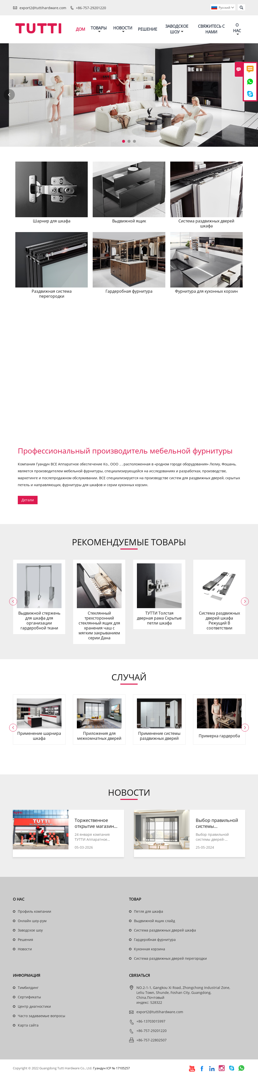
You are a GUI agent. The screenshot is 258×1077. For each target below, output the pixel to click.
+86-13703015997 (150, 1021)
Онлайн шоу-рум (32, 921)
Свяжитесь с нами (211, 29)
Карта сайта (28, 1025)
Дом (80, 29)
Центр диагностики (34, 1006)
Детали (28, 500)
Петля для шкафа (148, 911)
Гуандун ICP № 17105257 (111, 1068)
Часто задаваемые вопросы (41, 1016)
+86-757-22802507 (151, 1040)
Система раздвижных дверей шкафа (165, 930)
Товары (99, 29)
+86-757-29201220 (91, 7)
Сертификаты (29, 997)
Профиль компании (34, 911)
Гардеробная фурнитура (155, 939)
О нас (237, 29)
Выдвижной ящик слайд (154, 921)
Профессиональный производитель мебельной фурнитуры (125, 451)
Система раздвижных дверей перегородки (170, 958)
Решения (25, 939)
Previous (9, 94)
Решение (147, 29)
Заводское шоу (176, 29)
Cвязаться (139, 975)
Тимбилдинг (28, 987)
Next (248, 94)
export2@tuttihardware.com (43, 7)
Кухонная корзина (149, 949)
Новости (122, 29)
